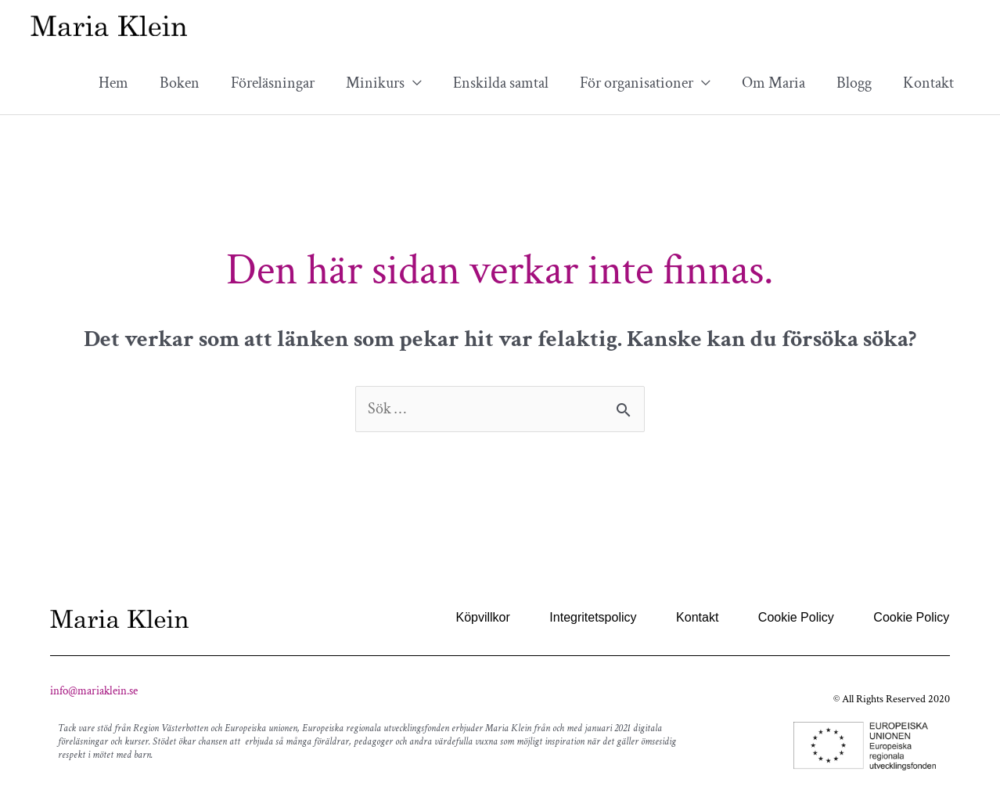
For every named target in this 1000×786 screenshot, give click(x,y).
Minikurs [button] (375, 83)
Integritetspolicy (594, 617)
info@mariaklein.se (94, 691)
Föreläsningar (273, 83)
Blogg (854, 83)
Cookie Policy (796, 617)
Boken (180, 83)
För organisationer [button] (636, 83)
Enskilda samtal (501, 83)
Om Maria (773, 83)
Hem (113, 83)
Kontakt (928, 83)
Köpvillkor (485, 617)
